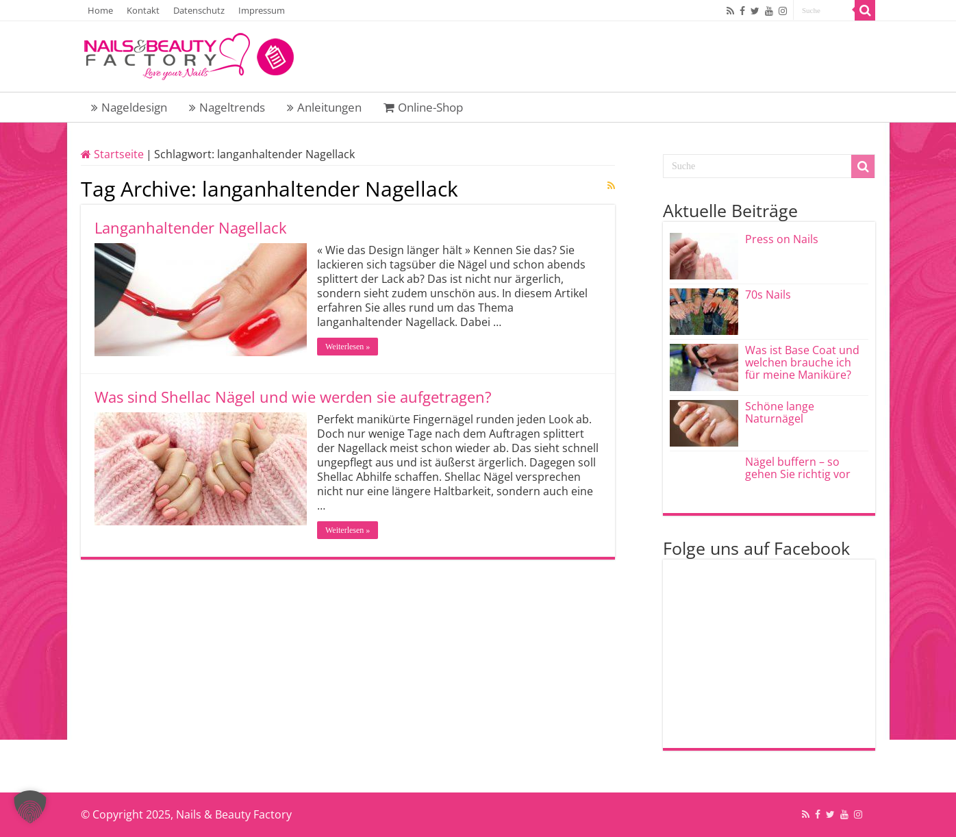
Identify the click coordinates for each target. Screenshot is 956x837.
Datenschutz (199, 10)
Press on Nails (781, 239)
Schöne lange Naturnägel (779, 412)
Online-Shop (423, 107)
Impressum (261, 10)
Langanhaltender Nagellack (191, 227)
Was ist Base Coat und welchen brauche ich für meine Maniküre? (802, 362)
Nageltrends (227, 107)
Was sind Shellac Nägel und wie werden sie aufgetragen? (293, 396)
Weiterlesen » (347, 346)
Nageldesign (129, 107)
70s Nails (768, 294)
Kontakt (143, 10)
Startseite (112, 154)
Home (100, 10)
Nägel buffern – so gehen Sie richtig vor (798, 468)
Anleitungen (324, 107)
